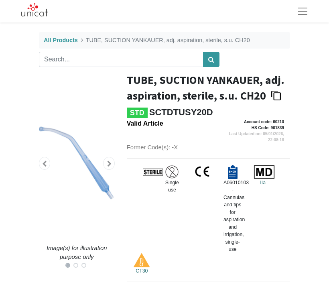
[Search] (211, 59)
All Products (61, 40)
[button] (44, 163)
